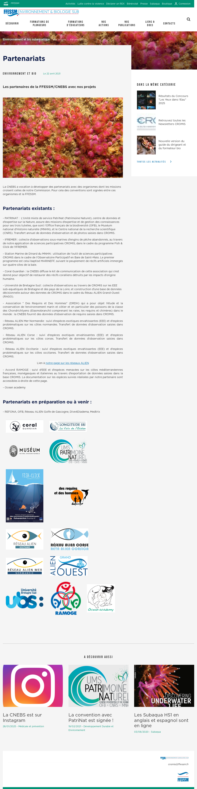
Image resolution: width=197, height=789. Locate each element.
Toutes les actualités (151, 161)
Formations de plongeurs (39, 23)
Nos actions (104, 23)
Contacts (169, 23)
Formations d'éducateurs (76, 23)
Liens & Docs (150, 23)
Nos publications (126, 23)
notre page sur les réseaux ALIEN (67, 363)
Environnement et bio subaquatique (26, 40)
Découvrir (12, 23)
